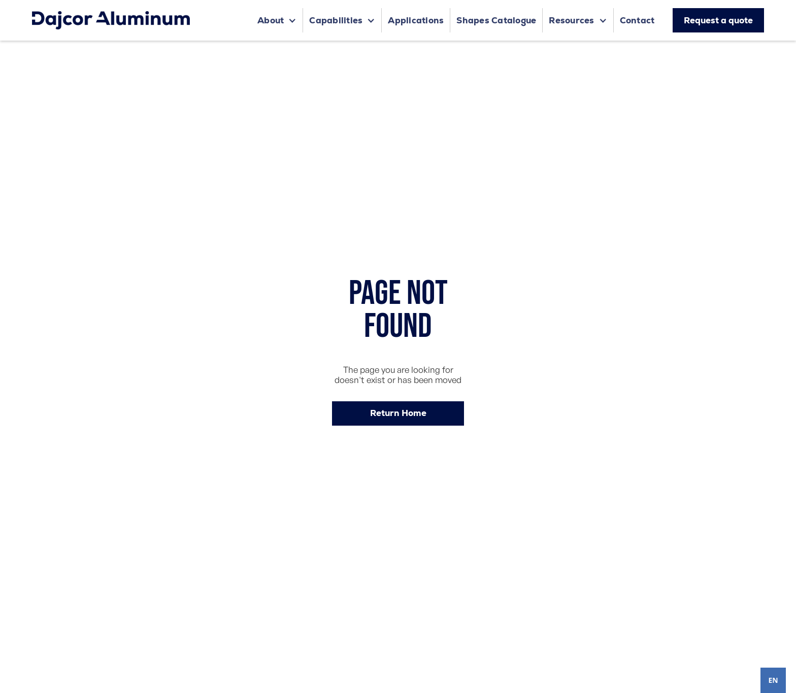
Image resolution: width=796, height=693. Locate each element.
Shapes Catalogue (496, 20)
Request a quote (718, 20)
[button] (277, 20)
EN (773, 680)
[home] (111, 20)
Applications (416, 20)
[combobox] (773, 680)
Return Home (398, 413)
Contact (637, 20)
